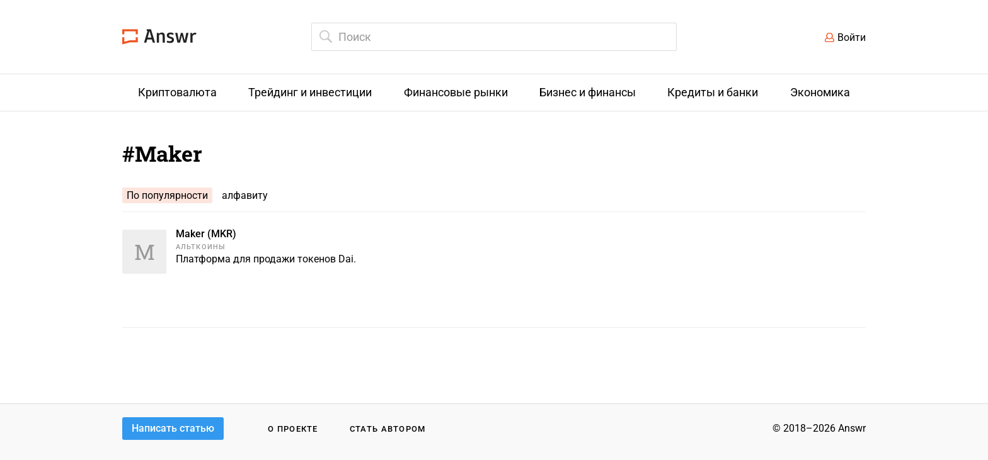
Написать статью (173, 428)
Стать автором (388, 429)
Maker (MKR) (206, 234)
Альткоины (201, 247)
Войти (851, 37)
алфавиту (245, 195)
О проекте (293, 429)
